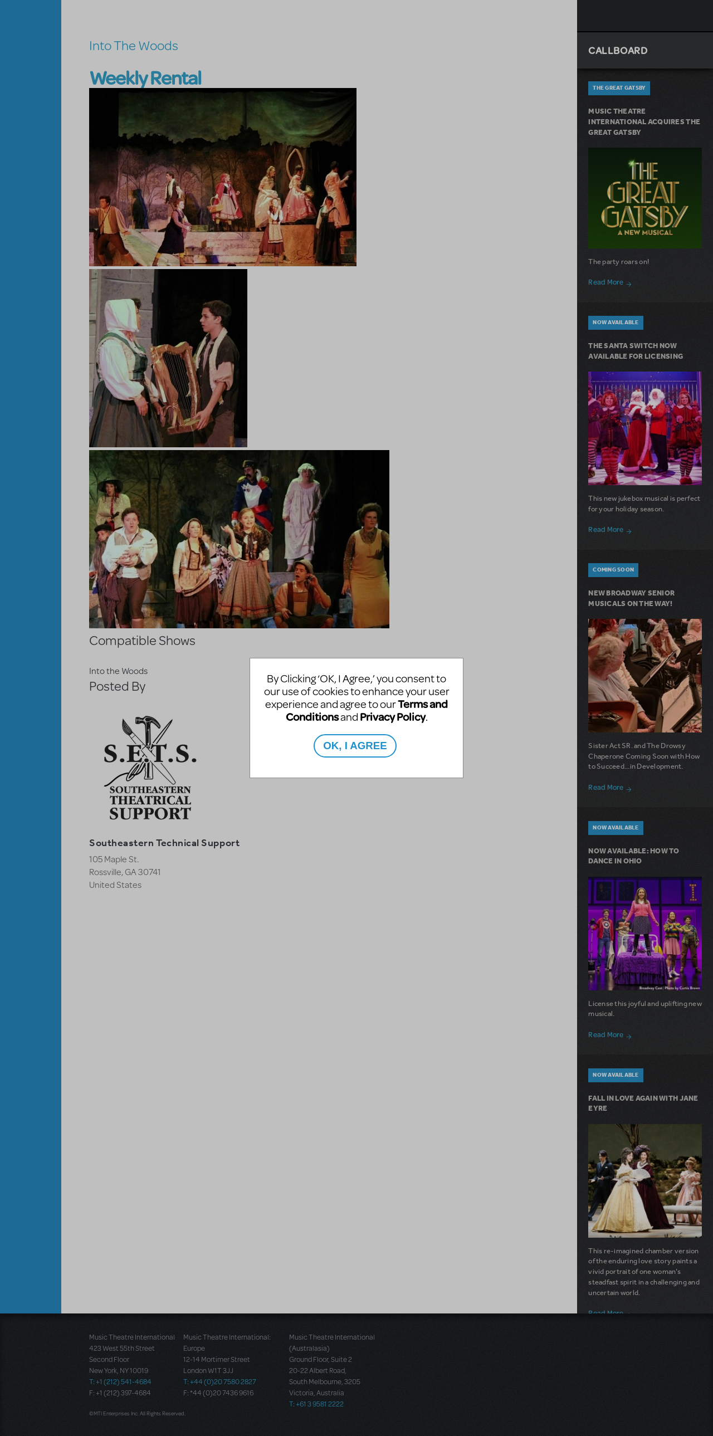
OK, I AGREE (355, 745)
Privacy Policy (393, 717)
